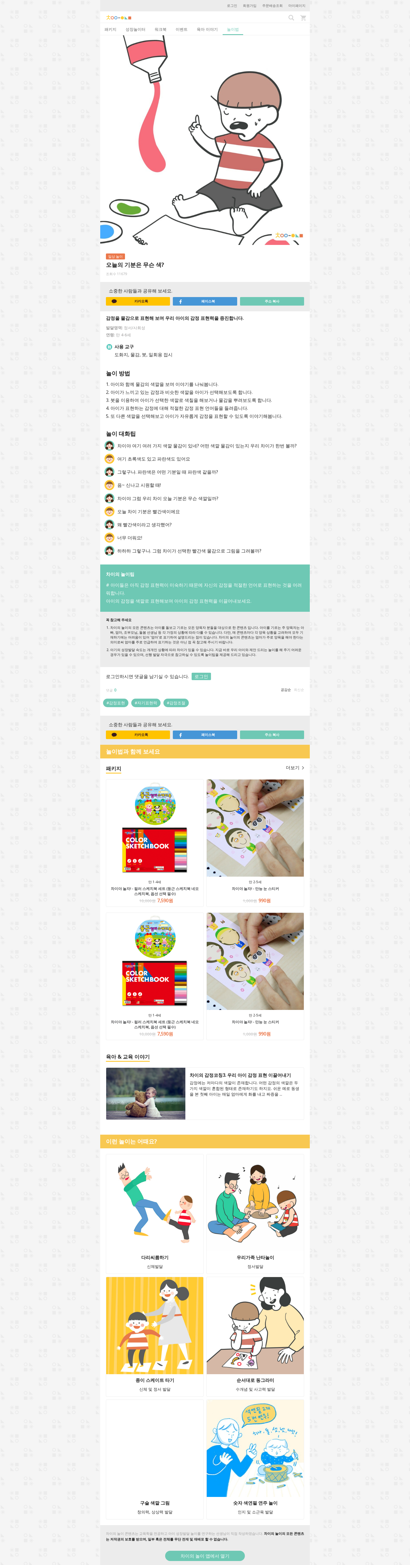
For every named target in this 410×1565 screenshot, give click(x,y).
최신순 (299, 689)
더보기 (295, 767)
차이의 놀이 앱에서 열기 (205, 1556)
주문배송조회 (272, 5)
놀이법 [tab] (233, 29)
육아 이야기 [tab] (207, 29)
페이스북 (197, 301)
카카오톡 (130, 301)
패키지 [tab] (110, 29)
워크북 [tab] (161, 29)
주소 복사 (272, 301)
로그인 (232, 5)
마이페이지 (297, 5)
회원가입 (250, 5)
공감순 (286, 689)
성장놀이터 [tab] (135, 29)
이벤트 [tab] (182, 29)
